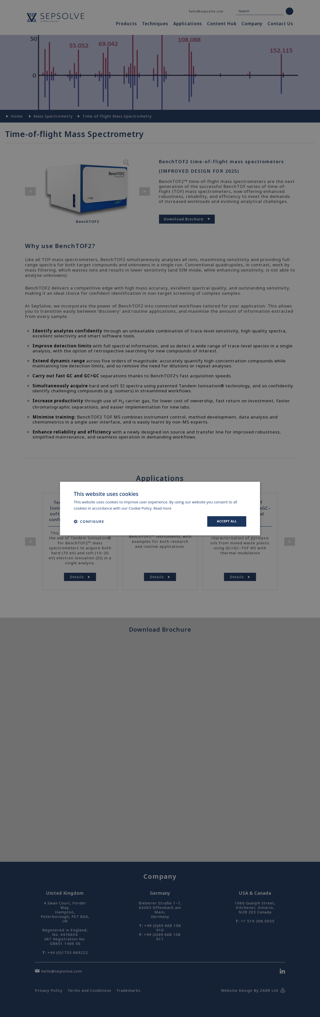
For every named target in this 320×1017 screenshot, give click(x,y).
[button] (89, 521)
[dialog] (160, 508)
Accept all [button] (226, 521)
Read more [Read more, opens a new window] (163, 507)
